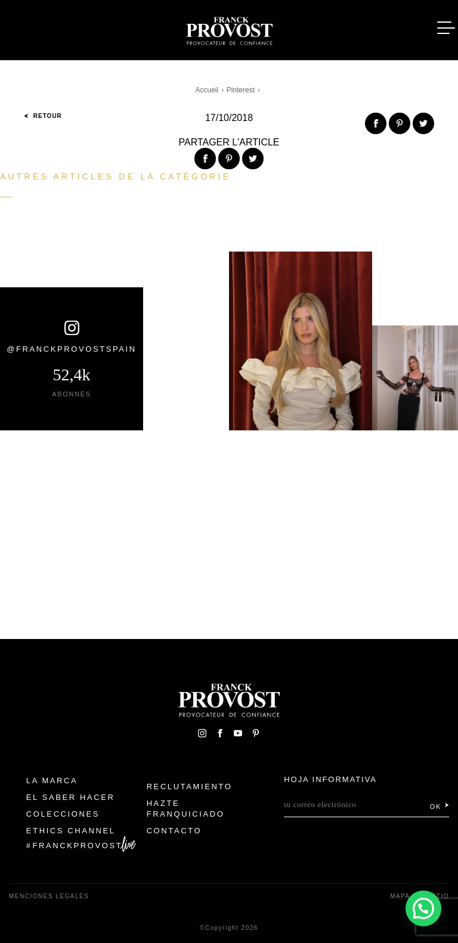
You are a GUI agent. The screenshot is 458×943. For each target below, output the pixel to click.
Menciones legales (49, 896)
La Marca (52, 780)
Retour (43, 116)
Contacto (174, 830)
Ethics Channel (71, 830)
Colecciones (63, 813)
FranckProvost (78, 845)
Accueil (207, 90)
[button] (423, 907)
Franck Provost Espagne (229, 28)
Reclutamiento (190, 786)
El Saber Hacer (70, 797)
